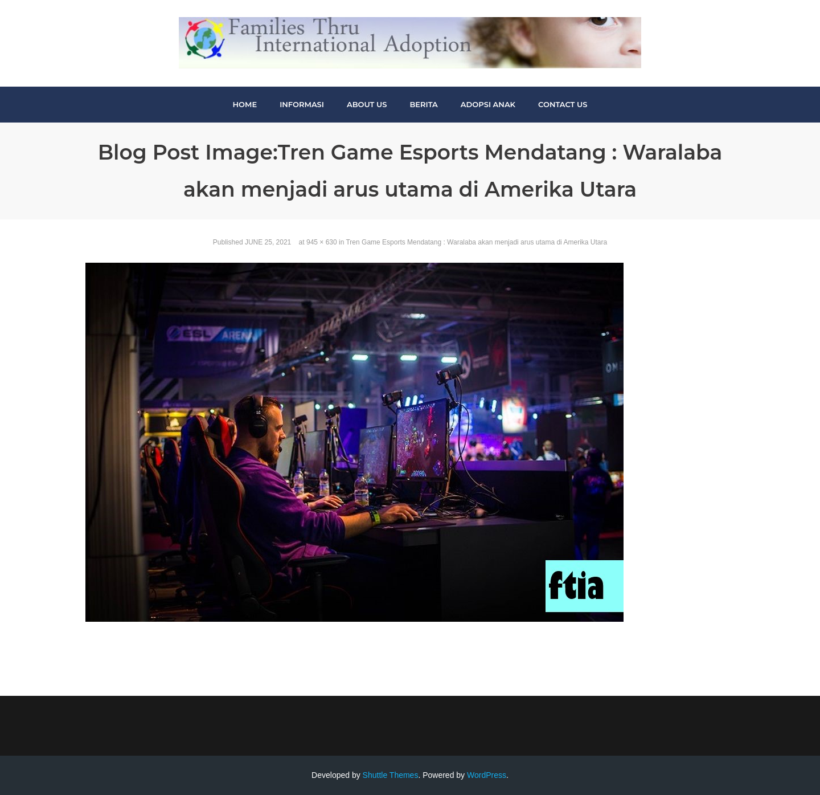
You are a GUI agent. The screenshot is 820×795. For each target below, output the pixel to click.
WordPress (486, 775)
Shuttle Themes (391, 775)
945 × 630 (321, 242)
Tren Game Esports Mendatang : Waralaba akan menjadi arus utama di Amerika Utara (476, 242)
